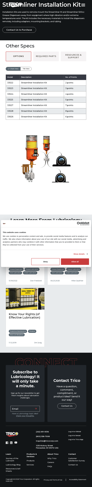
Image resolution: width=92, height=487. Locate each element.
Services (30, 465)
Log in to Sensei (75, 436)
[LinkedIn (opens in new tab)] (11, 443)
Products (30, 461)
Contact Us (66, 406)
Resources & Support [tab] (73, 56)
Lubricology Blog (13, 465)
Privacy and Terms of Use (53, 480)
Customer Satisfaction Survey (76, 459)
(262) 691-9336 (41, 432)
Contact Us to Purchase (19, 30)
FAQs (49, 466)
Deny (45, 261)
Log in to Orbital (76, 432)
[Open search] (77, 5)
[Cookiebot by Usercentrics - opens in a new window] (78, 223)
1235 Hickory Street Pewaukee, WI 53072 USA (46, 447)
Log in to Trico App (77, 439)
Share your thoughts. (25, 416)
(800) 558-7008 (42, 436)
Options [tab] (18, 56)
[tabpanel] (46, 90)
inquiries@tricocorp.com (46, 441)
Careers (50, 462)
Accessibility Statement (77, 479)
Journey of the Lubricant (12, 459)
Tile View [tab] (26, 69)
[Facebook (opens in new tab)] (7, 443)
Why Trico (51, 458)
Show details (79, 254)
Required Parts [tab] (46, 56)
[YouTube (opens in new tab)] (15, 443)
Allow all (75, 261)
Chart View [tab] (14, 69)
